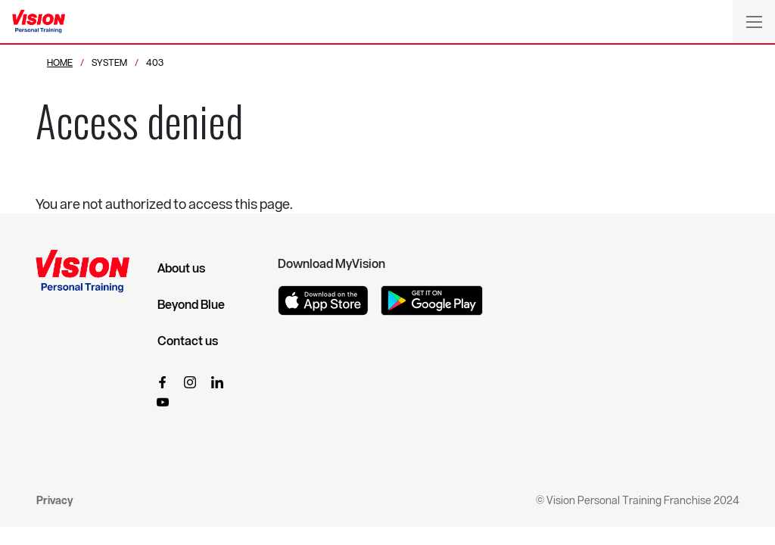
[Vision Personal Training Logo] (38, 22)
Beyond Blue (191, 304)
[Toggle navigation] (754, 21)
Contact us (187, 340)
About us (181, 268)
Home (60, 62)
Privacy (54, 500)
